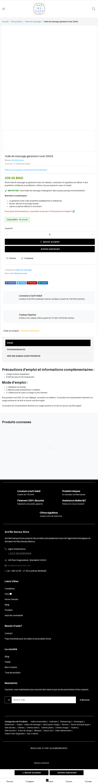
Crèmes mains (33, 728)
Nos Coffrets (32, 734)
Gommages (79, 722)
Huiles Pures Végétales (15, 734)
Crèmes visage (61, 728)
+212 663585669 (19, 553)
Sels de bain (10, 728)
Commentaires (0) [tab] (16, 349)
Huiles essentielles (39, 722)
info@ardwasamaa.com (19, 565)
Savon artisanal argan (80, 725)
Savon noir (48, 731)
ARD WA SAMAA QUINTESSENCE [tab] (23, 356)
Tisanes (74, 728)
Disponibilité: (12, 220)
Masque (37, 731)
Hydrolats (53, 722)
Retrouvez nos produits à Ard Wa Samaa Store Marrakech (26, 170)
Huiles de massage (33, 22)
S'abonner (85, 700)
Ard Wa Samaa (18, 160)
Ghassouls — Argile (13, 725)
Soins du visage (25, 731)
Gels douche (10, 731)
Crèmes (21, 728)
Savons (65, 725)
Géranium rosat (20, 273)
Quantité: (9, 228)
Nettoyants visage (51, 725)
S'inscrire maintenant (29, 331)
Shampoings (65, 722)
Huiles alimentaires (63, 731)
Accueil (5, 22)
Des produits (16, 22)
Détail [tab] (10, 343)
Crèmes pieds (47, 728)
